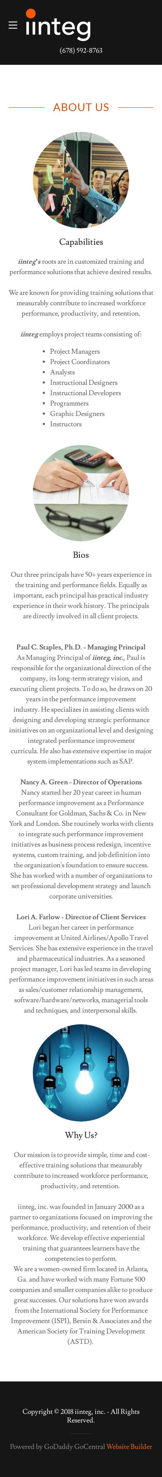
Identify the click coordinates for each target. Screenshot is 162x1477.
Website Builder (129, 1446)
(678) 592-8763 (81, 50)
